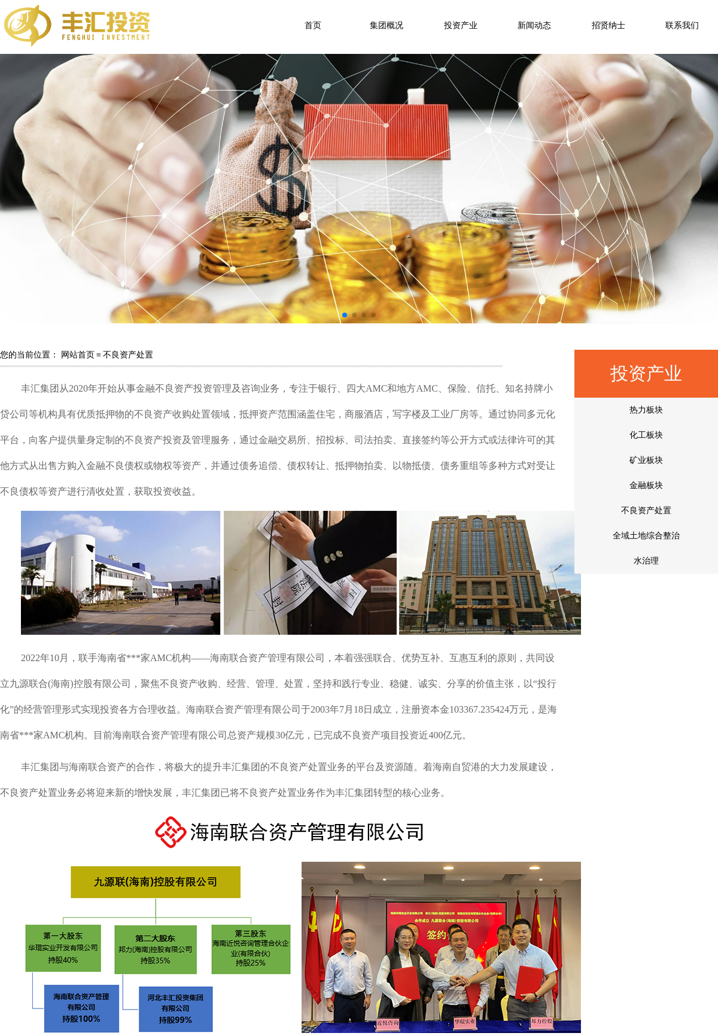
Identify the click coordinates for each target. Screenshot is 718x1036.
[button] (344, 315)
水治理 (646, 560)
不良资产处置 (646, 510)
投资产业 (460, 25)
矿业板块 (646, 460)
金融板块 (646, 485)
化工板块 (646, 435)
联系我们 (682, 25)
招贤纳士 (608, 25)
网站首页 (78, 354)
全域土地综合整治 (646, 535)
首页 (313, 25)
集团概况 (386, 25)
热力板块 (646, 409)
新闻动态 (534, 25)
